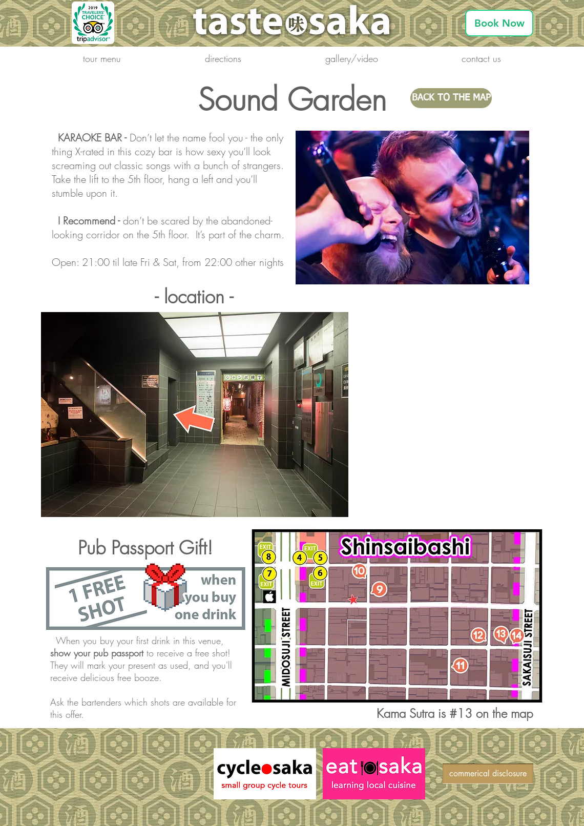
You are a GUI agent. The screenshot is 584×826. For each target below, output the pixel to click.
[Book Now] (499, 23)
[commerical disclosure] (488, 773)
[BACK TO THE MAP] (451, 98)
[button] (102, 58)
